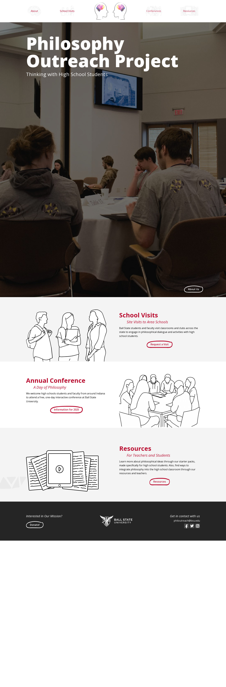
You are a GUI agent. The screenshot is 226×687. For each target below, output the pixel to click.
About (34, 11)
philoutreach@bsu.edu (187, 520)
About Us (193, 289)
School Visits (67, 11)
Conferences (153, 11)
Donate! (35, 525)
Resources (189, 11)
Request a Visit (160, 344)
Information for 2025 (66, 409)
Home (110, 11)
